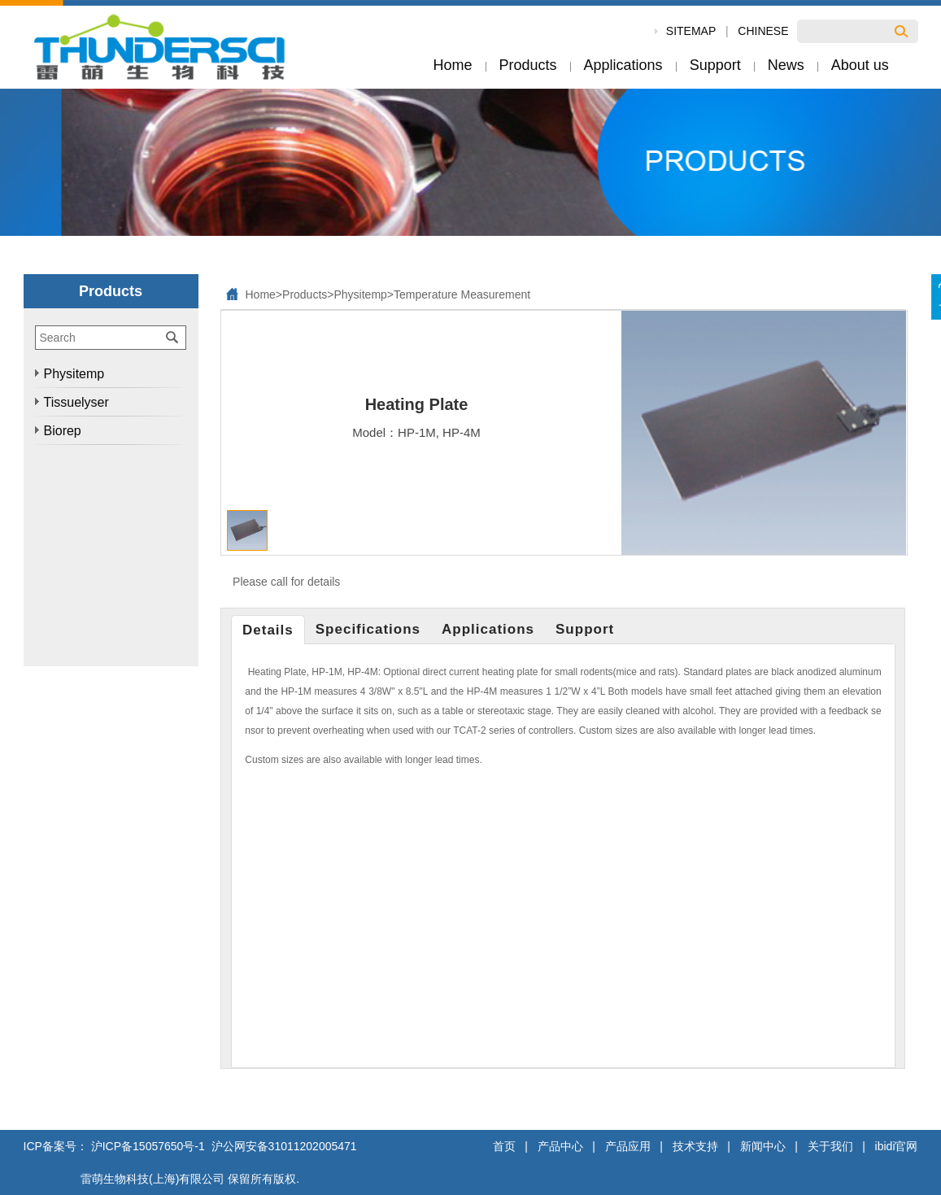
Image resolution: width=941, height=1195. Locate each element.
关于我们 (830, 1146)
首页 (504, 1146)
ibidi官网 (896, 1146)
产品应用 (628, 1146)
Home (261, 294)
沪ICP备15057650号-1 (148, 1146)
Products (304, 294)
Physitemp (359, 294)
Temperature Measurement (462, 294)
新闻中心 (763, 1146)
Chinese (763, 30)
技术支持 (695, 1146)
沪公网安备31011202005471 (282, 1146)
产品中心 (560, 1146)
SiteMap (691, 30)
